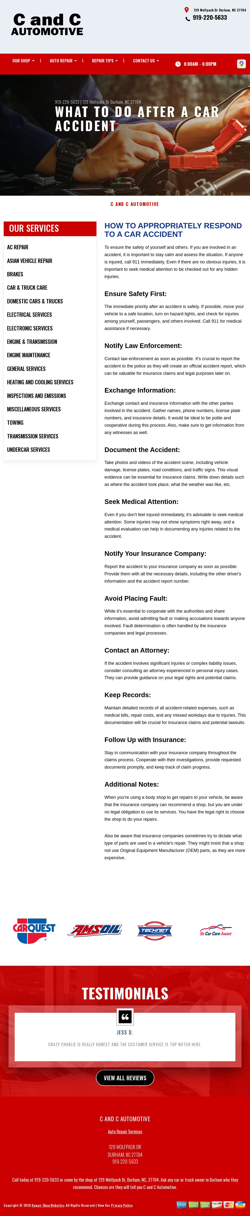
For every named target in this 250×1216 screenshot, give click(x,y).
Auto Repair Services (125, 1148)
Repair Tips (103, 61)
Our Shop (21, 61)
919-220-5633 (210, 17)
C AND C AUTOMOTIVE (135, 221)
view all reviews (125, 1094)
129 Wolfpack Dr (95, 102)
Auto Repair (61, 61)
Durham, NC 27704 (125, 102)
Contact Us (144, 61)
